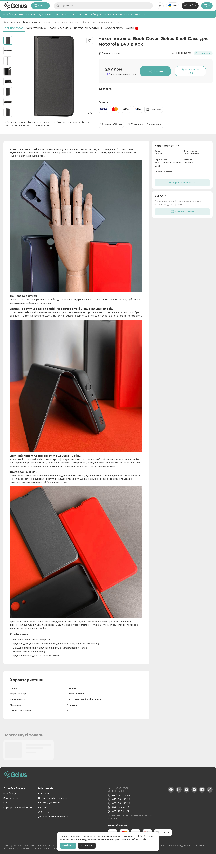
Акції (64, 14)
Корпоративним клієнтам (118, 14)
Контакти (140, 14)
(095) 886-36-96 (119, 795)
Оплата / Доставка (49, 803)
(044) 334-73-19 (118, 807)
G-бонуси (95, 14)
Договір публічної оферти (53, 817)
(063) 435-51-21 (118, 811)
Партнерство (11, 798)
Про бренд (9, 14)
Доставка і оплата (49, 14)
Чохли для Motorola (40, 22)
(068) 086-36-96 (119, 803)
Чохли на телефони (18, 22)
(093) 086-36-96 (119, 799)
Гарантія (31, 14)
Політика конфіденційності (53, 798)
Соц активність (78, 14)
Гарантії (42, 807)
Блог (21, 14)
